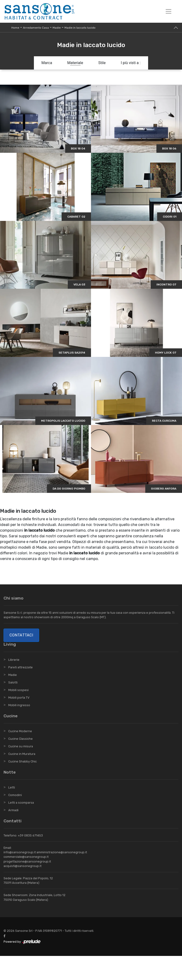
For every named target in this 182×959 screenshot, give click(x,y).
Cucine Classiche (20, 742)
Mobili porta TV (18, 700)
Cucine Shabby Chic (22, 764)
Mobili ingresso (19, 708)
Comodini (15, 798)
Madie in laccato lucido (80, 27)
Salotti (13, 685)
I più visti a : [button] (131, 63)
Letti (11, 791)
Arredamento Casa (36, 27)
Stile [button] (102, 63)
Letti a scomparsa (21, 806)
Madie (57, 27)
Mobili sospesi (18, 693)
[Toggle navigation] (168, 11)
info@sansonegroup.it (20, 855)
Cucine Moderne (20, 734)
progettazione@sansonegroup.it (27, 864)
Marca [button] (46, 63)
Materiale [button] (75, 63)
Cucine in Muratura (21, 757)
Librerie (13, 663)
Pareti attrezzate (20, 670)
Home (15, 27)
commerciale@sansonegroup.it (26, 860)
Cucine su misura (20, 749)
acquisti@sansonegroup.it (22, 869)
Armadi (13, 813)
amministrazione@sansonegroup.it (61, 855)
